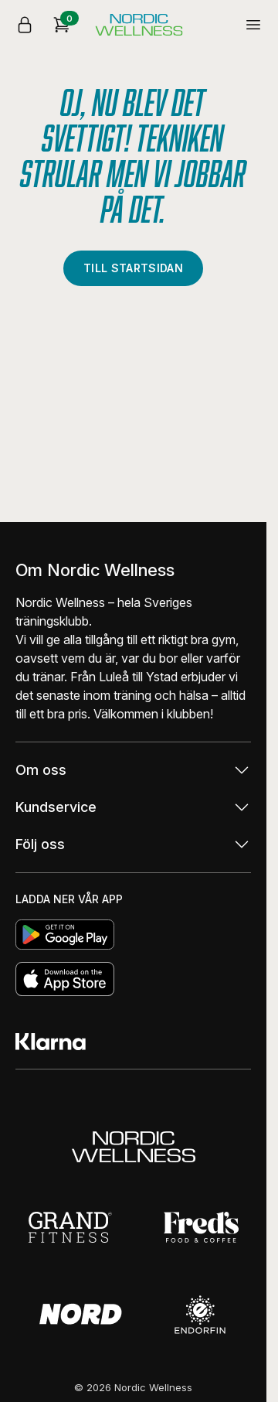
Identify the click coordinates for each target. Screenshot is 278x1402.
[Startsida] (138, 25)
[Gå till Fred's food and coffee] (201, 1227)
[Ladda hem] (133, 934)
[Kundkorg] (62, 24)
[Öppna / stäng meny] (253, 24)
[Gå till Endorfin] (200, 1314)
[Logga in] (24, 24)
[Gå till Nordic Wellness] (133, 1146)
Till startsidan (133, 268)
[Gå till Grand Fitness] (71, 1227)
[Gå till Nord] (80, 1314)
